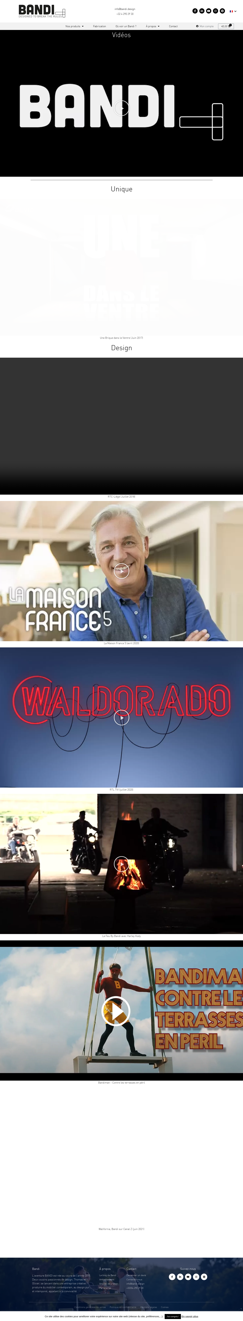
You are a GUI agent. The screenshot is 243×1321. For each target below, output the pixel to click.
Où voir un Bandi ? (126, 26)
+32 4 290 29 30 (125, 13)
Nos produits (75, 26)
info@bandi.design (125, 9)
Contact (173, 26)
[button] (121, 108)
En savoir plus (190, 1316)
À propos (152, 26)
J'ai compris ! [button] (173, 1316)
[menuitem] (233, 11)
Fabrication (99, 26)
